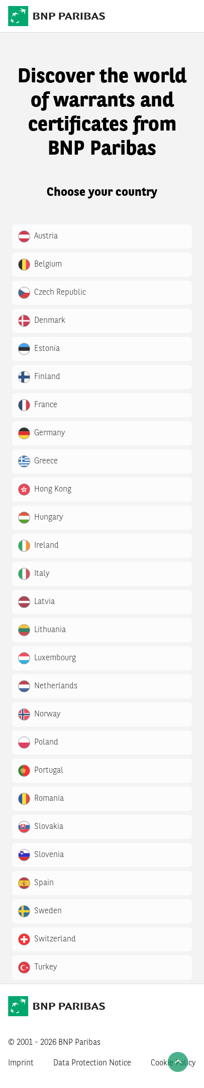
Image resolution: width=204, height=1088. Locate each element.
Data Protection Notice (92, 1063)
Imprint (21, 1063)
